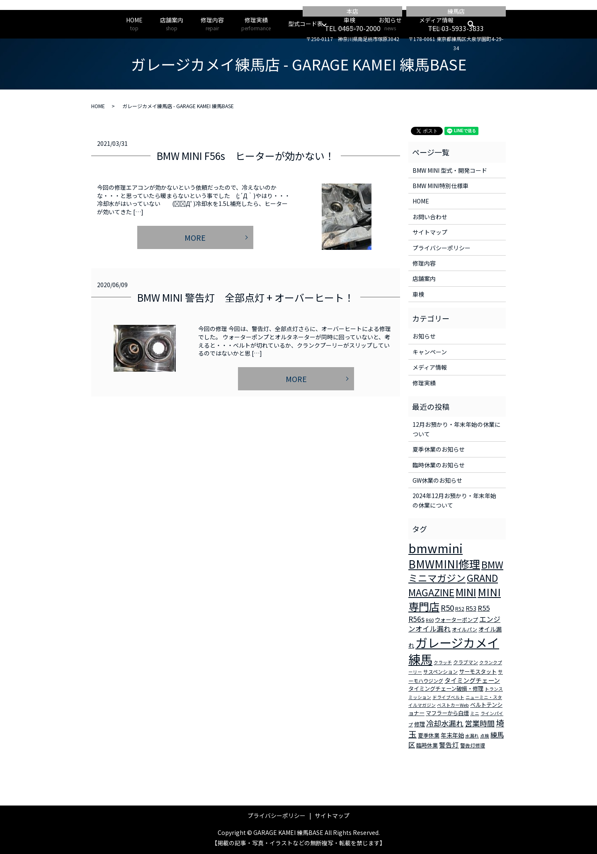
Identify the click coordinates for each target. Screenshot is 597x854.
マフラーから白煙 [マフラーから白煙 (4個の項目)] (447, 713)
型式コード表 (305, 23)
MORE (195, 237)
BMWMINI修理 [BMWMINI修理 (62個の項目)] (444, 564)
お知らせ (390, 24)
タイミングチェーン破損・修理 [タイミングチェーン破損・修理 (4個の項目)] (445, 688)
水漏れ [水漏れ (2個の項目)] (472, 736)
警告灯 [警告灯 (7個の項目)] (449, 744)
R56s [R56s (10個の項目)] (416, 619)
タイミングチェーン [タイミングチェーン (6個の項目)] (472, 680)
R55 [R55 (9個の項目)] (484, 608)
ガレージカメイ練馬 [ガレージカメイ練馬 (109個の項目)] (453, 651)
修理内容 (212, 24)
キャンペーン (430, 352)
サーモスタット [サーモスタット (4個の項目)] (478, 671)
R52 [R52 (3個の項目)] (459, 608)
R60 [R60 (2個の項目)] (430, 620)
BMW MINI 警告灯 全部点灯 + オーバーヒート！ (245, 297)
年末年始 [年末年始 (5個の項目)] (452, 735)
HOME (134, 24)
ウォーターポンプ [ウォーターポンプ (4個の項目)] (456, 620)
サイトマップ (430, 232)
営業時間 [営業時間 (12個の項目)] (480, 723)
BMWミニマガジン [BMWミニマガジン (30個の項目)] (455, 571)
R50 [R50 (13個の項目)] (447, 607)
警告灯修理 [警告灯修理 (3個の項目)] (472, 745)
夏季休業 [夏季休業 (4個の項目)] (428, 735)
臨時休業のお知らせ (439, 465)
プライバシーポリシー (442, 248)
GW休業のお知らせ (437, 480)
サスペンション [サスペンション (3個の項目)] (440, 671)
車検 (349, 24)
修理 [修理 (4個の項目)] (419, 724)
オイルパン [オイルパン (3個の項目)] (464, 629)
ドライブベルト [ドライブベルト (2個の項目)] (448, 697)
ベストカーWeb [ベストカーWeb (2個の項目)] (453, 705)
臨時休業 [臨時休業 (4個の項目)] (427, 745)
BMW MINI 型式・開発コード (450, 170)
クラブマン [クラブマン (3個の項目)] (465, 661)
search (475, 24)
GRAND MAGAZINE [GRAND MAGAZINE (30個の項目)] (453, 585)
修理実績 (256, 24)
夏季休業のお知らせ (439, 449)
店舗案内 (171, 24)
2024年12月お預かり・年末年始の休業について (454, 500)
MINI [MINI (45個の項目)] (466, 591)
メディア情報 (436, 24)
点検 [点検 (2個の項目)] (484, 736)
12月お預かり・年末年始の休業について (456, 429)
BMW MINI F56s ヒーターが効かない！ (246, 155)
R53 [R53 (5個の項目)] (471, 608)
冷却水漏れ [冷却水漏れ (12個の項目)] (445, 723)
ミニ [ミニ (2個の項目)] (474, 713)
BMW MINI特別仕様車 (440, 185)
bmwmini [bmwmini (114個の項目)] (435, 547)
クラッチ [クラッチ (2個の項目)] (443, 662)
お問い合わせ (430, 217)
